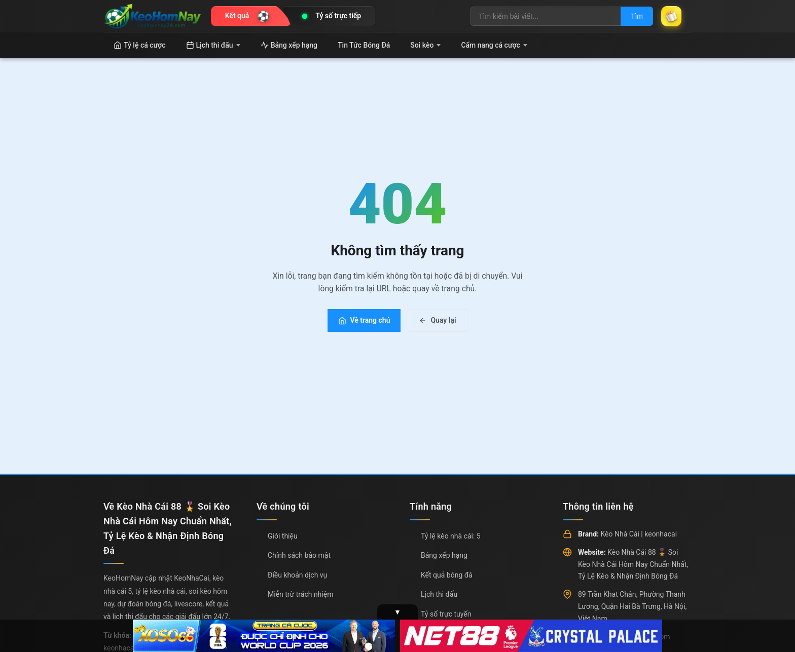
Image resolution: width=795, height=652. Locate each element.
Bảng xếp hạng (289, 45)
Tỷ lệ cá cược (140, 45)
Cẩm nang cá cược (494, 45)
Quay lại (437, 320)
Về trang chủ (364, 320)
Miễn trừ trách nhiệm (300, 594)
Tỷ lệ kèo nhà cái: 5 (451, 536)
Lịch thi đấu (213, 45)
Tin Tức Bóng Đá (364, 45)
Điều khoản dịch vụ (297, 575)
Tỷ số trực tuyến (446, 614)
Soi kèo (425, 45)
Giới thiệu (283, 536)
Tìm (637, 16)
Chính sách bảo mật (299, 555)
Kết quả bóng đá (447, 575)
